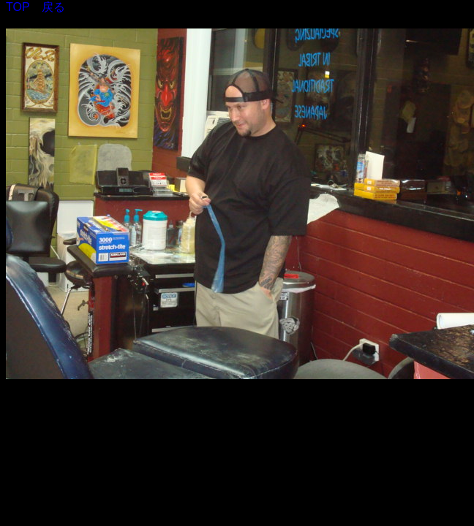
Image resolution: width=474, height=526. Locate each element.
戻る (53, 7)
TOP (18, 7)
